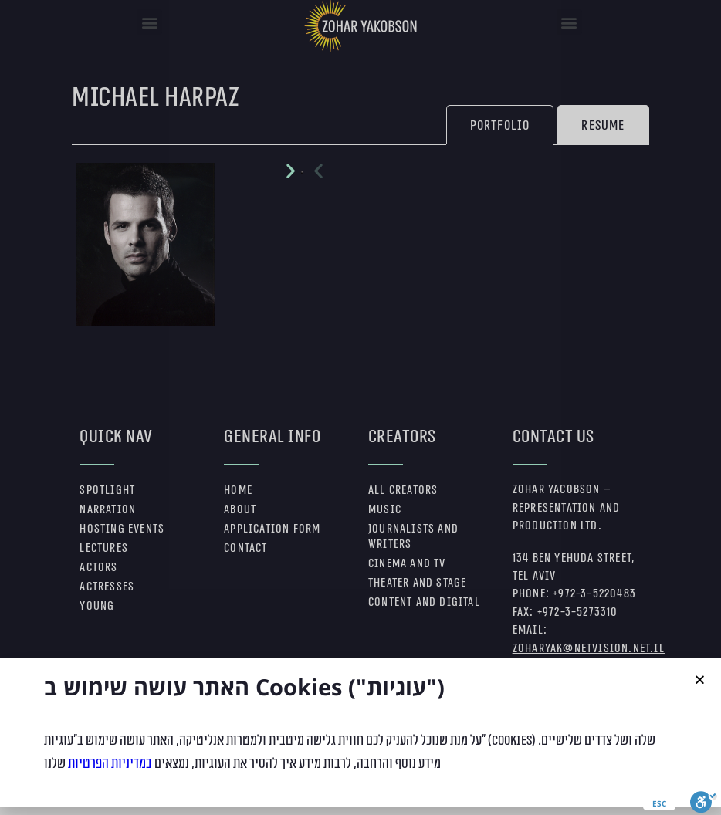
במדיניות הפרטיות (110, 777)
